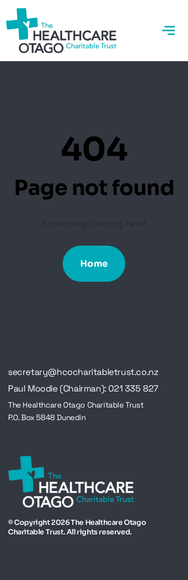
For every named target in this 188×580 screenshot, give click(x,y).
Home (94, 263)
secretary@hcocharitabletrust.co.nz (83, 371)
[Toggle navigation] (168, 30)
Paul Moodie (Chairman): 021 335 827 (83, 388)
